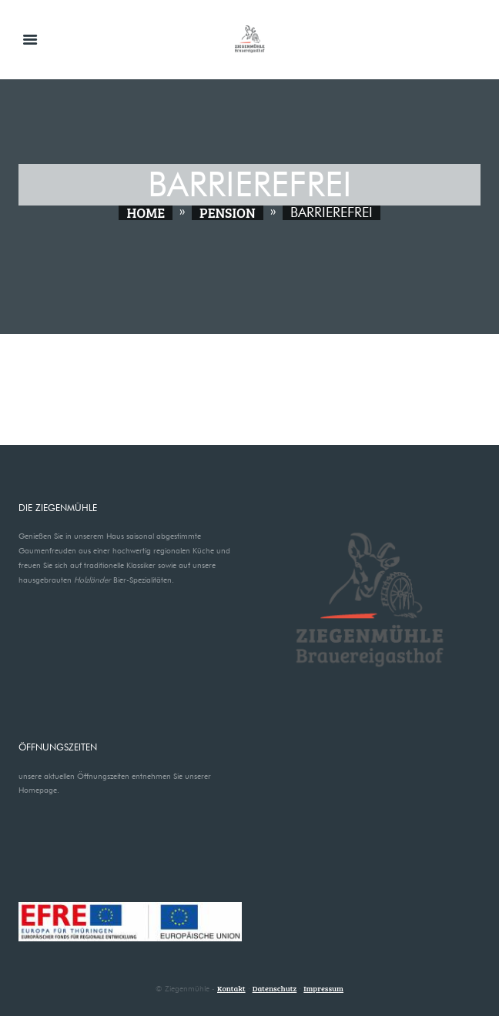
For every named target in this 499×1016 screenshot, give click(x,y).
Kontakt (231, 988)
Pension (227, 213)
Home (145, 213)
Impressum (323, 988)
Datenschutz (275, 988)
